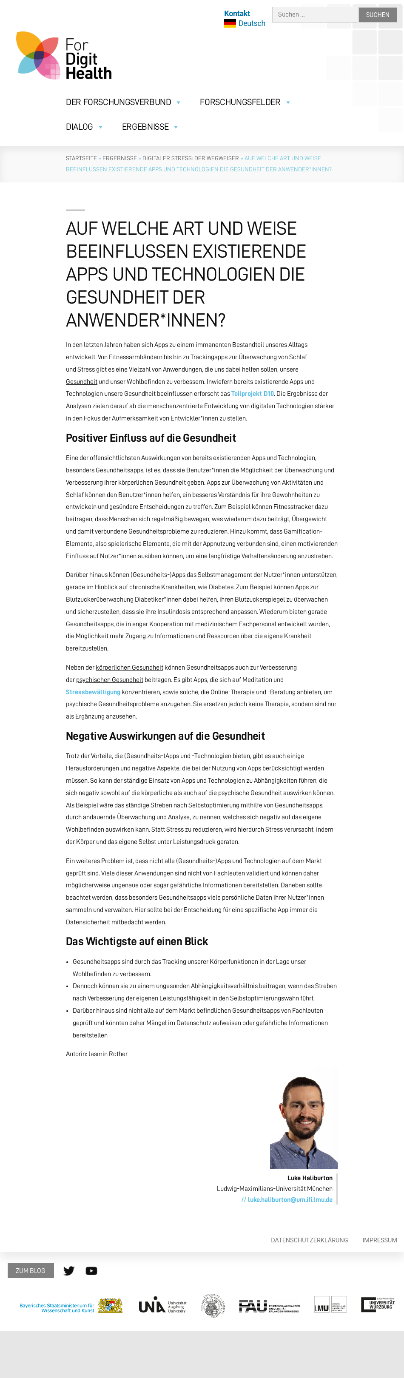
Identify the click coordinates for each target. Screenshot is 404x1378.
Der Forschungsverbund (124, 102)
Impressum (379, 1240)
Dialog (85, 126)
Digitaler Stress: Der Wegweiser (190, 158)
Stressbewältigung (93, 692)
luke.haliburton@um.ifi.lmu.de (290, 1199)
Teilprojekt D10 (252, 393)
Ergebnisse (151, 126)
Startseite (81, 158)
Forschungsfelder (246, 102)
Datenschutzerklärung (309, 1240)
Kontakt (237, 13)
